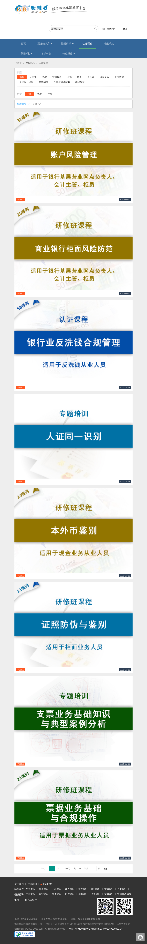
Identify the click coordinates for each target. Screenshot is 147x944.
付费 (49, 94)
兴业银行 (121, 889)
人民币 (33, 77)
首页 (23, 43)
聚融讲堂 (67, 43)
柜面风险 (104, 77)
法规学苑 (109, 43)
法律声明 (32, 884)
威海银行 (82, 894)
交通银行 (109, 889)
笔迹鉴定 (43, 82)
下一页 (67, 868)
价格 (36, 104)
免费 (39, 94)
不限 (22, 77)
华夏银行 (43, 889)
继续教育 (79, 82)
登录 (124, 29)
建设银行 (69, 889)
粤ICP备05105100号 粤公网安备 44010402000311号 (96, 928)
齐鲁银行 (95, 894)
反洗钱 (90, 77)
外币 (69, 77)
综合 (79, 77)
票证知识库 (44, 43)
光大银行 (30, 889)
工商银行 (56, 889)
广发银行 (69, 894)
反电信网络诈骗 (62, 82)
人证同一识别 (26, 82)
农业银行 (43, 894)
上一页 (43, 868)
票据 (44, 77)
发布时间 (24, 104)
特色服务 (69, 53)
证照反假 (57, 77)
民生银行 (56, 894)
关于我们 (19, 884)
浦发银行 (82, 889)
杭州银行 (95, 889)
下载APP (109, 29)
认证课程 (87, 43)
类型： (20, 72)
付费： (20, 94)
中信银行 (30, 894)
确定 (105, 869)
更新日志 (46, 884)
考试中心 (46, 53)
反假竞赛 (119, 77)
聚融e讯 (26, 53)
